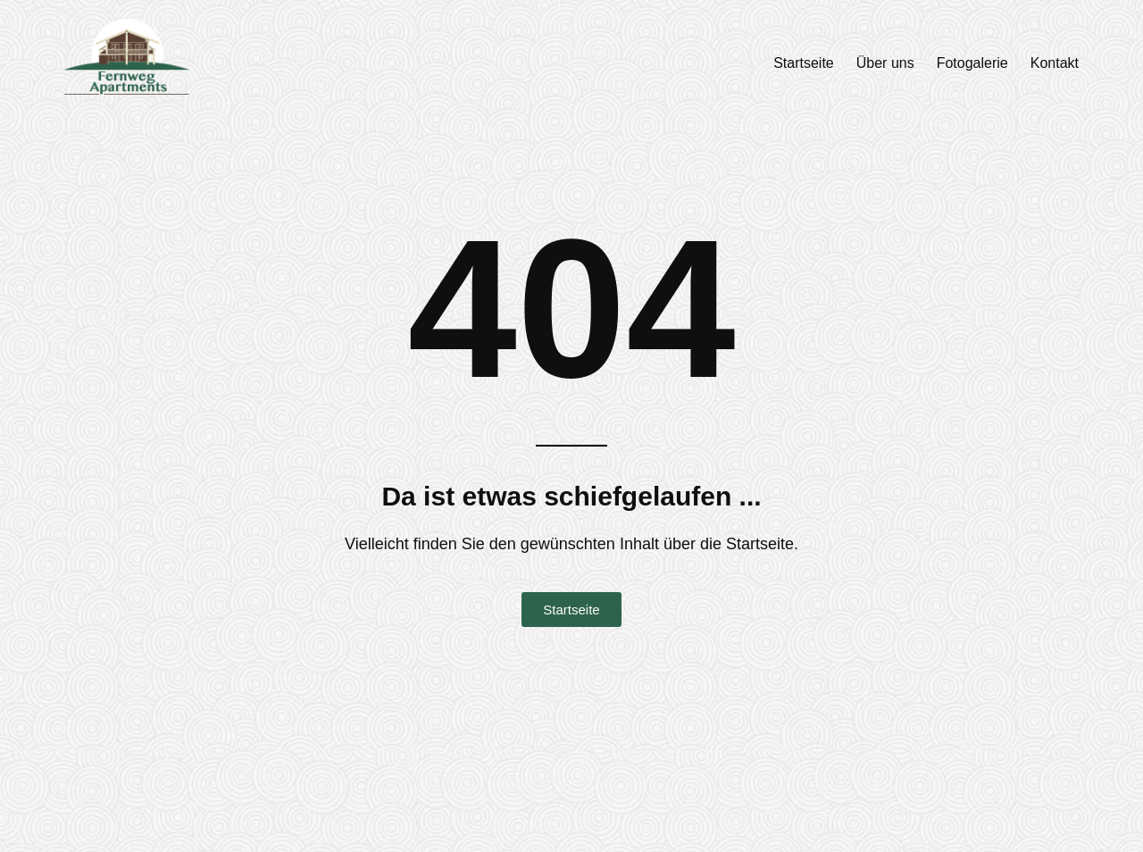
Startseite (803, 63)
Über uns (885, 63)
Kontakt (1054, 63)
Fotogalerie (972, 63)
